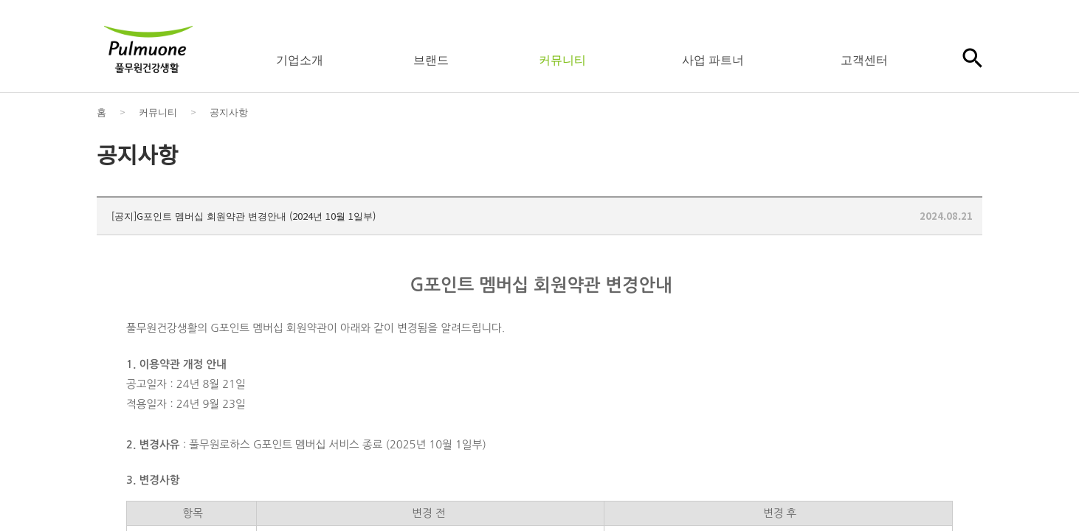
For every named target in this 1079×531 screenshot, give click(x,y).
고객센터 (864, 59)
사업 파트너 (713, 59)
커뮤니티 (562, 59)
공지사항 (229, 112)
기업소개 (299, 59)
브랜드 (431, 59)
